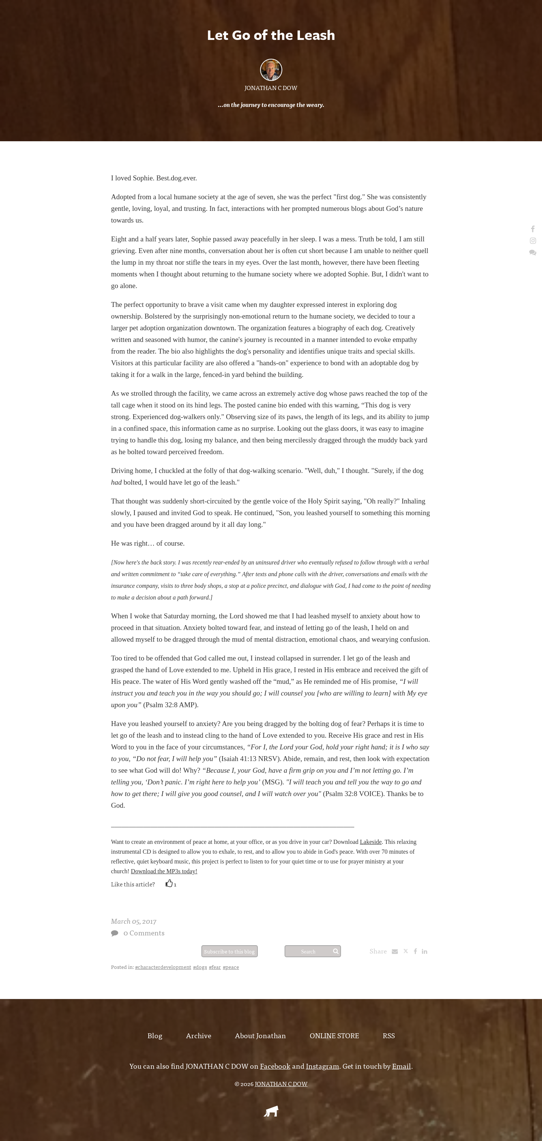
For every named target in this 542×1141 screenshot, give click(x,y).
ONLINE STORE (334, 1035)
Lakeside (371, 842)
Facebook (275, 1065)
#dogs (200, 967)
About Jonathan (260, 1035)
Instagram (322, 1065)
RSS (389, 1035)
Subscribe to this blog (229, 951)
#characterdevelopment (163, 967)
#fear (215, 967)
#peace (231, 967)
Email (401, 1065)
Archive (198, 1035)
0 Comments (143, 932)
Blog (155, 1035)
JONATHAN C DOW (271, 87)
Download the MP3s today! (164, 871)
